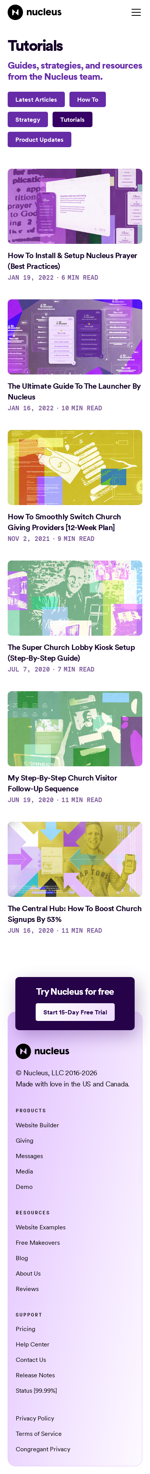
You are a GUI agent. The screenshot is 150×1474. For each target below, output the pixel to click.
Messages (29, 1156)
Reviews (27, 1289)
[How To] (87, 99)
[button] (134, 12)
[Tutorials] (72, 119)
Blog (22, 1258)
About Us (28, 1273)
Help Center (32, 1344)
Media (24, 1171)
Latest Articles (36, 99)
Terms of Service (39, 1433)
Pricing (25, 1329)
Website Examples (41, 1227)
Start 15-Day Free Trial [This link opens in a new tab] (75, 1012)
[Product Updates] (39, 139)
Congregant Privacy (43, 1449)
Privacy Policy (35, 1418)
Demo (24, 1186)
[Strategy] (28, 119)
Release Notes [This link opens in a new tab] (35, 1375)
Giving (24, 1140)
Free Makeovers (38, 1242)
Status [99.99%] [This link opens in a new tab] (36, 1390)
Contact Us (31, 1359)
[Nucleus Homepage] (35, 12)
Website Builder (37, 1125)
